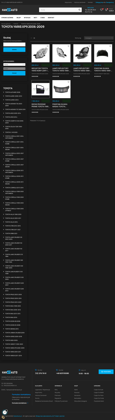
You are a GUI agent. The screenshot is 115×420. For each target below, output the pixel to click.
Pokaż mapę (107, 371)
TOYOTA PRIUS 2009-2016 (13, 298)
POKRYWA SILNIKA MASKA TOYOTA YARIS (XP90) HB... (60, 105)
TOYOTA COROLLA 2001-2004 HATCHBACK (14, 137)
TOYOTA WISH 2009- (11, 340)
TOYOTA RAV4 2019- (11, 317)
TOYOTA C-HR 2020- (11, 132)
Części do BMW (99, 392)
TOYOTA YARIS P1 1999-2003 (14, 344)
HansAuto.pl (18, 416)
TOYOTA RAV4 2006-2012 (13, 310)
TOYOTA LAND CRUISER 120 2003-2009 (13, 238)
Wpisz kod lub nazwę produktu (12, 41)
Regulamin (58, 398)
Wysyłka (57, 392)
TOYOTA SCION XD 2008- (13, 325)
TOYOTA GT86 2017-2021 (12, 230)
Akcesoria (77, 395)
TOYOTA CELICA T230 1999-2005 (13, 127)
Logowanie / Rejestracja (42, 390)
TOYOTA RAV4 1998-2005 (13, 306)
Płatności (58, 395)
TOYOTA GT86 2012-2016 (13, 226)
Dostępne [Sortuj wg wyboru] (100, 38)
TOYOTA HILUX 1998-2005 (13, 214)
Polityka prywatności (61, 401)
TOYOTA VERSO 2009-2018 (13, 336)
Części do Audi (98, 390)
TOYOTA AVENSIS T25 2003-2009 (13, 104)
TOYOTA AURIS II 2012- (12, 100)
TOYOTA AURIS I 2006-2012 (13, 96)
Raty (56, 390)
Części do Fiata (98, 395)
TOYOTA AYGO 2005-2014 (13, 113)
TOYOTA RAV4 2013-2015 (12, 313)
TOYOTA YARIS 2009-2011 (13, 352)
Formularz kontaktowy (19, 403)
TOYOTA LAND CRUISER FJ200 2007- (14, 284)
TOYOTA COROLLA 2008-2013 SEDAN (14, 183)
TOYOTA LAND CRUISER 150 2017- (13, 250)
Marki (76, 390)
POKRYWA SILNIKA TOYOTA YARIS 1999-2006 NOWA (102, 69)
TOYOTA (7, 88)
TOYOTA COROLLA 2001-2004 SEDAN (14, 148)
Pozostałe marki (99, 401)
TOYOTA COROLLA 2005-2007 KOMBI (14, 160)
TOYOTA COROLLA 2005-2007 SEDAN (14, 166)
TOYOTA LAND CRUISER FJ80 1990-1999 (14, 261)
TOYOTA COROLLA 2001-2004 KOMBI (14, 143)
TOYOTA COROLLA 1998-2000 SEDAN (14, 204)
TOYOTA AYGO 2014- (11, 117)
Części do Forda (99, 398)
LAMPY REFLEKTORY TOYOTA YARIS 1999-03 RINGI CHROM (60, 69)
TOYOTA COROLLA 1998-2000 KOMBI (14, 198)
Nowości (77, 392)
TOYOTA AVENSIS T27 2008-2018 (15, 109)
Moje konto (68, 2)
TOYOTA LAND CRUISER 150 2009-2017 (13, 244)
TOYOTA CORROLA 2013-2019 (14, 188)
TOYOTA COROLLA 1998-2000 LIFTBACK (14, 209)
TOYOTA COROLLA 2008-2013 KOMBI (14, 177)
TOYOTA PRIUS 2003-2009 (13, 294)
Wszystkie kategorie (80, 401)
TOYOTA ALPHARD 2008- (13, 92)
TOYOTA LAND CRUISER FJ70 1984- (14, 255)
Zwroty (37, 398)
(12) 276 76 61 (40, 373)
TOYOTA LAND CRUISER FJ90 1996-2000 (14, 267)
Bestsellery (77, 398)
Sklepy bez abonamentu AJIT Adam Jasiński (50, 416)
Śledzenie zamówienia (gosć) (44, 401)
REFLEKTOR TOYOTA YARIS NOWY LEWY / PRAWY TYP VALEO (40, 69)
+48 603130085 (62, 373)
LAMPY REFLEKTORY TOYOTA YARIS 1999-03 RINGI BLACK (81, 69)
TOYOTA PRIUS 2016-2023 (13, 302)
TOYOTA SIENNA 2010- (12, 329)
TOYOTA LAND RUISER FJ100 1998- (14, 272)
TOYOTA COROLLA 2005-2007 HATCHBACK (14, 154)
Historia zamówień (79, 2)
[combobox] (14, 64)
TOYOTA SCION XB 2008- (13, 321)
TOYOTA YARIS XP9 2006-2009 (14, 348)
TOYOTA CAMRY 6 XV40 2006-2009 (14, 122)
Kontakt (90, 2)
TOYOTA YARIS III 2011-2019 (13, 355)
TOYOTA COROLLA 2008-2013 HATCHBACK (14, 171)
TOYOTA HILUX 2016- (11, 222)
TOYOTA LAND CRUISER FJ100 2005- (14, 278)
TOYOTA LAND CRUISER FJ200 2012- (14, 290)
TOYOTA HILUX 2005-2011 (13, 218)
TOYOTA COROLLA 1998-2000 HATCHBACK (14, 192)
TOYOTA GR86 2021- (11, 233)
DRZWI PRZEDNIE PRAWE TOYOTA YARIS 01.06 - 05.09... (41, 105)
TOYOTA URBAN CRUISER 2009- (15, 333)
